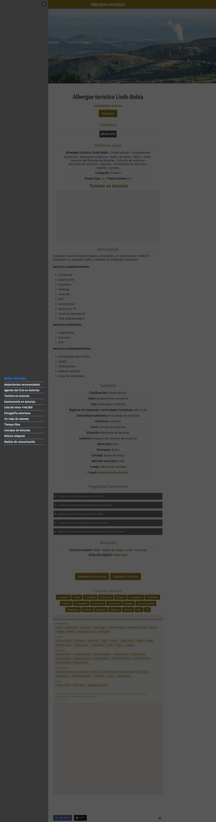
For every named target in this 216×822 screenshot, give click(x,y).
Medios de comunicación (19, 441)
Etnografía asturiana (17, 413)
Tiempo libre (12, 424)
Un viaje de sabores (16, 419)
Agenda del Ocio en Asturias (21, 390)
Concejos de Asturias (17, 430)
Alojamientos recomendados (22, 384)
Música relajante (14, 436)
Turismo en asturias (16, 396)
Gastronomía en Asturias (19, 401)
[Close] (44, 4)
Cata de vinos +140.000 (18, 407)
